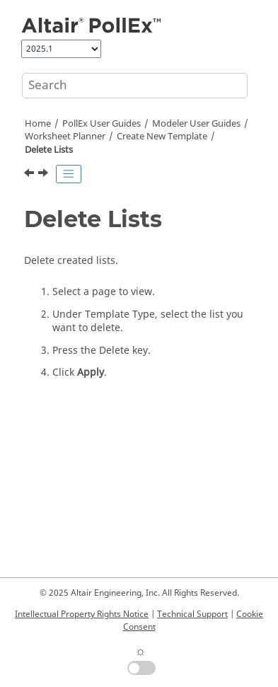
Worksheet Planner (65, 136)
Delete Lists (49, 150)
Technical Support (192, 614)
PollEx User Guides (101, 123)
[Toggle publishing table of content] (68, 174)
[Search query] (135, 85)
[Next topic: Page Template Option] (44, 174)
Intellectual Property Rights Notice (82, 614)
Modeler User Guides (196, 123)
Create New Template (162, 136)
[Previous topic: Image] (30, 174)
